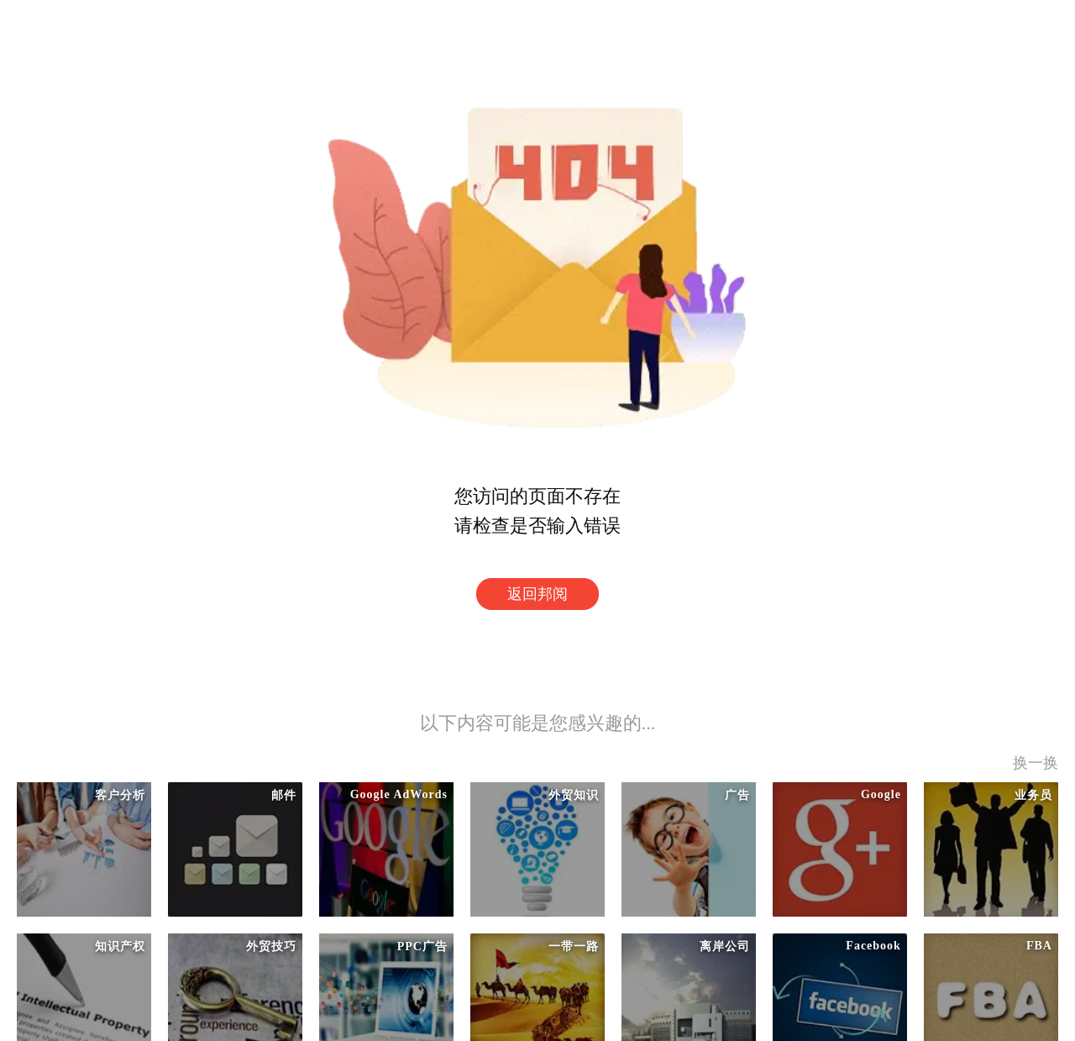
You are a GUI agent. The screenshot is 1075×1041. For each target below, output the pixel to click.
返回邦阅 (537, 594)
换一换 (1035, 762)
